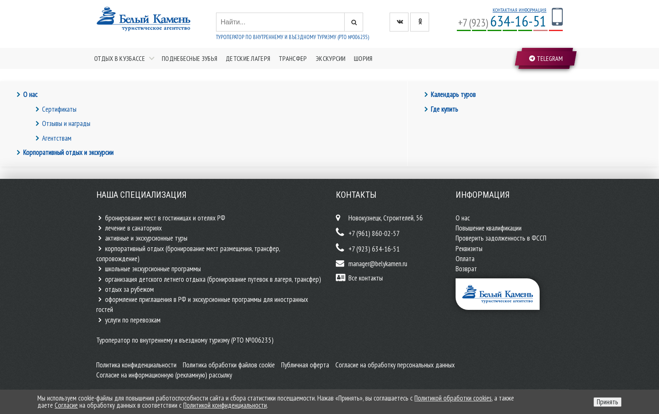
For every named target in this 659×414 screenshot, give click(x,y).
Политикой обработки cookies (453, 398)
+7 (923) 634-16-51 (374, 249)
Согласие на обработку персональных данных (395, 364)
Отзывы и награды (66, 123)
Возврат (466, 268)
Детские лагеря (248, 58)
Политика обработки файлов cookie (229, 364)
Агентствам (56, 138)
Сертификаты (59, 109)
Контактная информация (519, 10)
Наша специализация (141, 195)
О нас (30, 94)
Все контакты (365, 278)
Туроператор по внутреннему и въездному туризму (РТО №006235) (292, 37)
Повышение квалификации (489, 228)
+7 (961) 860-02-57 (374, 233)
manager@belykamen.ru (377, 263)
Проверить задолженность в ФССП (501, 238)
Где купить (444, 109)
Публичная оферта (305, 364)
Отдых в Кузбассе (119, 58)
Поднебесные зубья (189, 58)
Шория (363, 58)
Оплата (465, 258)
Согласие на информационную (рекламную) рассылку (164, 375)
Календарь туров (453, 94)
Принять (607, 401)
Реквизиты (469, 248)
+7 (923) (502, 22)
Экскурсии (331, 58)
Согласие (66, 405)
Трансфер (293, 58)
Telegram (546, 58)
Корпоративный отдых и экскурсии (68, 152)
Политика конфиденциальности (136, 364)
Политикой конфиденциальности (225, 405)
